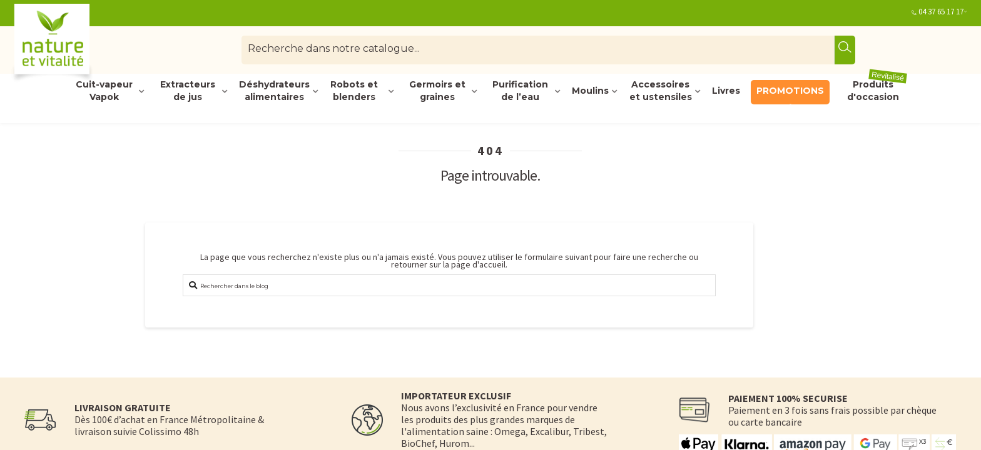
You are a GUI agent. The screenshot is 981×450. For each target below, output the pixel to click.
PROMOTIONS (790, 90)
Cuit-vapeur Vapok (104, 91)
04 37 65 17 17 (940, 11)
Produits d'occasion (877, 91)
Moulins (590, 90)
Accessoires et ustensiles (660, 91)
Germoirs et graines (437, 91)
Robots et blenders (354, 91)
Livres (726, 90)
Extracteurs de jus (187, 91)
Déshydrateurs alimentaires (274, 91)
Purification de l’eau (520, 91)
